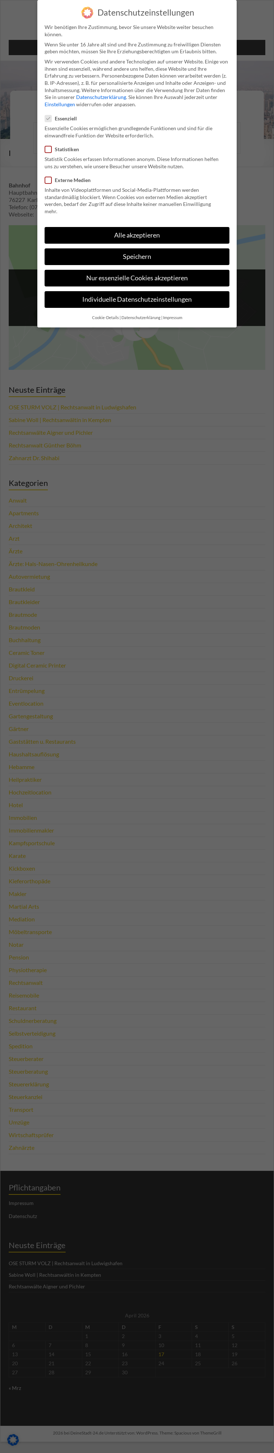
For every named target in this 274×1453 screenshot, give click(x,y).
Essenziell (63, 113)
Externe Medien (70, 174)
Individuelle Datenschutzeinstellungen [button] (137, 294)
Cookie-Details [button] (105, 312)
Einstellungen (60, 99)
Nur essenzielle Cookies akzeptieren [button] (137, 272)
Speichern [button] (137, 251)
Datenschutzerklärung (101, 91)
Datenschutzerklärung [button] (141, 312)
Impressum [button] (172, 312)
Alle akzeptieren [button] (137, 230)
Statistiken (64, 143)
